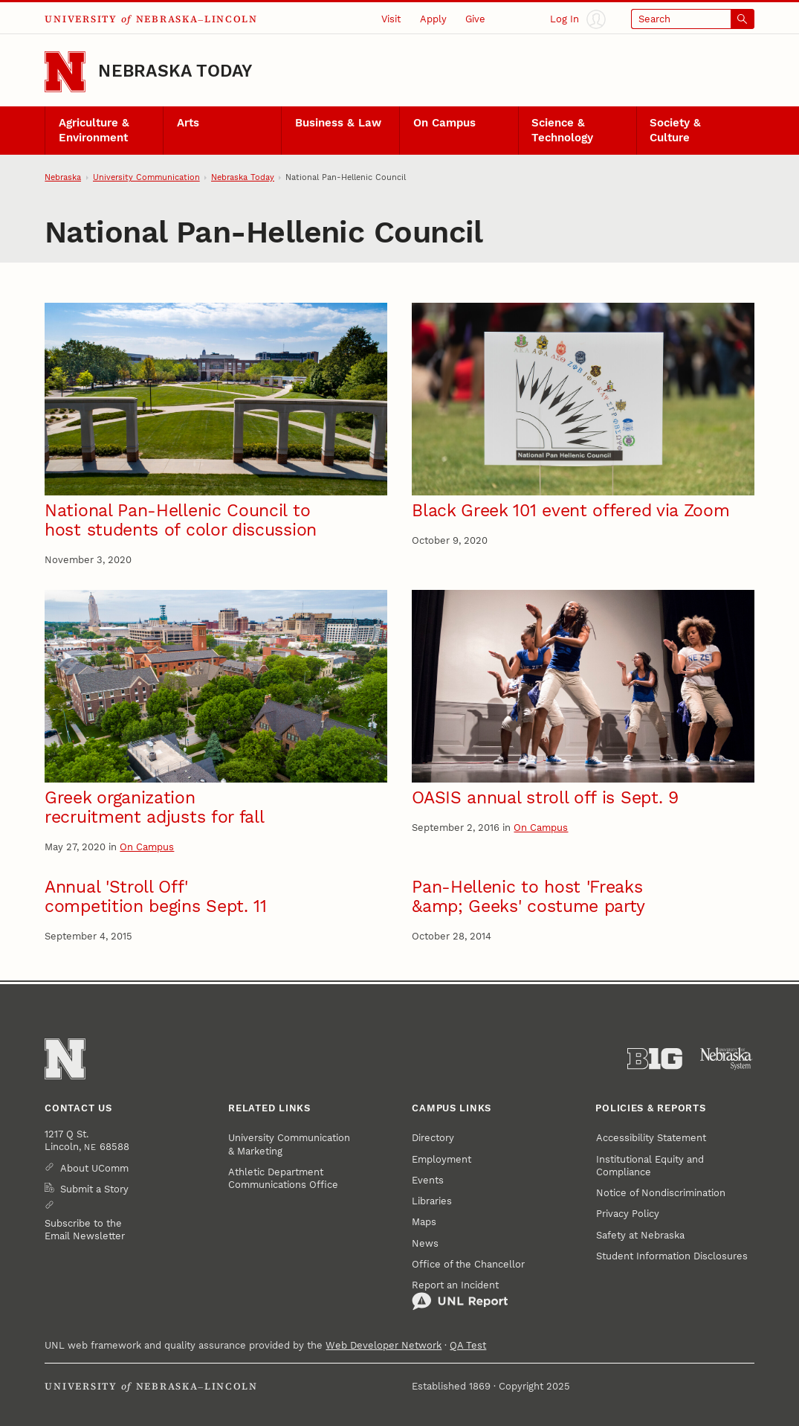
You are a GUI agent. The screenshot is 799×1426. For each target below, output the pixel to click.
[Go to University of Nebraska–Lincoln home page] (65, 71)
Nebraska (63, 177)
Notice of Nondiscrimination (660, 1192)
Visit (391, 19)
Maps (424, 1221)
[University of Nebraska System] (726, 1058)
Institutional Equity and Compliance (650, 1166)
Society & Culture (675, 130)
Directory (433, 1137)
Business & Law (338, 122)
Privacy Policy (627, 1213)
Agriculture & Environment (94, 130)
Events (428, 1180)
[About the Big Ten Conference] (654, 1058)
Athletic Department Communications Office (283, 1178)
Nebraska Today (175, 71)
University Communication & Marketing (289, 1144)
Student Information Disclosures (672, 1256)
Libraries (432, 1201)
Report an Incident (460, 1295)
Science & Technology (562, 130)
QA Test (468, 1345)
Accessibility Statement (651, 1137)
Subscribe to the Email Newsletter (85, 1230)
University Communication (146, 177)
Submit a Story (94, 1189)
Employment (441, 1159)
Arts (188, 122)
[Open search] (692, 19)
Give (475, 19)
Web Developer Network (383, 1345)
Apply (433, 19)
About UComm (94, 1168)
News (425, 1243)
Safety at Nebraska (640, 1235)
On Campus (444, 122)
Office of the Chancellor (468, 1264)
